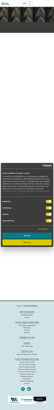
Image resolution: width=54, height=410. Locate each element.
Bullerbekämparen (27, 376)
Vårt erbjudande (27, 312)
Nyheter (27, 332)
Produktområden (27, 315)
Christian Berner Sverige (27, 364)
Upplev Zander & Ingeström (27, 322)
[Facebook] (23, 389)
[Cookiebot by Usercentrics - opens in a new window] (42, 166)
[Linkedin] (29, 389)
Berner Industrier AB (27, 362)
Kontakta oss (27, 351)
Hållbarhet (27, 328)
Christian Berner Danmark (27, 372)
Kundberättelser (27, 337)
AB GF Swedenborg (27, 381)
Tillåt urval (27, 242)
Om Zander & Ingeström (27, 325)
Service (27, 317)
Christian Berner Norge (27, 367)
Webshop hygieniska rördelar (27, 354)
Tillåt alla (27, 235)
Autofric (27, 383)
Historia (27, 330)
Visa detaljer (43, 229)
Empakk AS (27, 379)
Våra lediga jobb (27, 346)
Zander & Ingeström (27, 374)
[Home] (5, 3)
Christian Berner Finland (26, 369)
